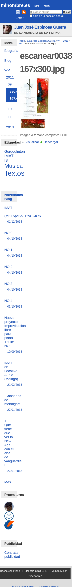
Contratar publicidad (12, 555)
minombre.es (15, 5)
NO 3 (9, 287)
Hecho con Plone (10, 570)
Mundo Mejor (59, 570)
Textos (14, 173)
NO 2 (9, 270)
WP (59, 40)
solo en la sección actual (48, 15)
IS (6, 160)
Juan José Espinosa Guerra (40, 27)
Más (47, 5)
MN (37, 5)
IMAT (9, 156)
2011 (65, 40)
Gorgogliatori (14, 151)
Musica (13, 166)
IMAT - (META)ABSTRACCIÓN (22, 215)
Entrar (19, 17)
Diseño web (35, 576)
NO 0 (9, 236)
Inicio (22, 40)
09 (20, 43)
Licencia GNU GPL (36, 570)
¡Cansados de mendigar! (12, 403)
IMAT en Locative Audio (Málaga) (11, 374)
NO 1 (9, 253)
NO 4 (9, 304)
